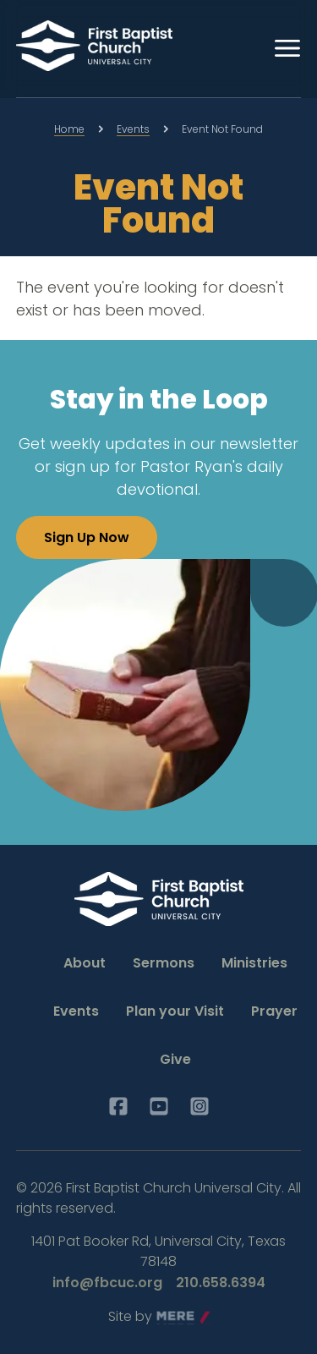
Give (175, 1059)
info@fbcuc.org (107, 1282)
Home (69, 129)
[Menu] (287, 48)
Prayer (274, 1011)
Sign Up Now (86, 537)
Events (133, 129)
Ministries (254, 963)
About (84, 963)
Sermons (163, 963)
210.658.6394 (220, 1282)
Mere (173, 1317)
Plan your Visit (175, 1011)
